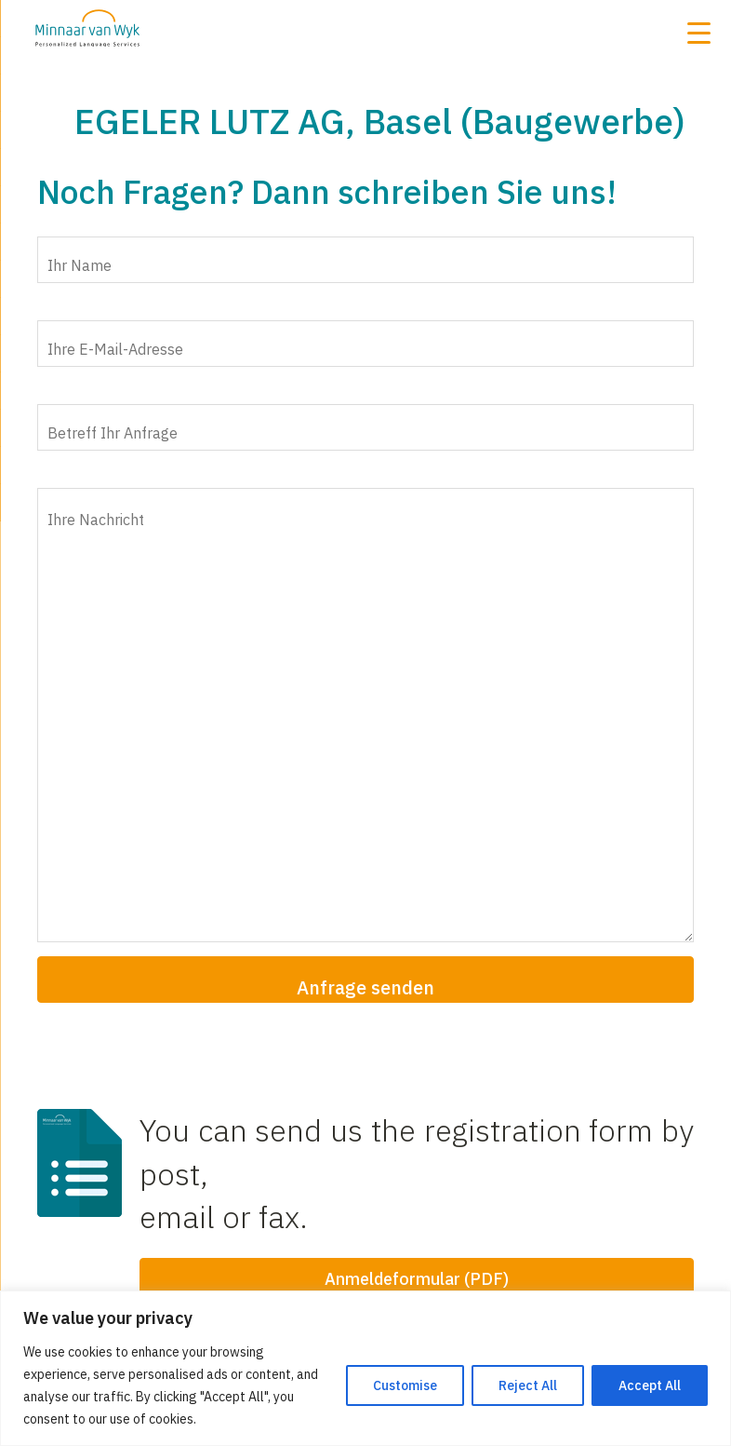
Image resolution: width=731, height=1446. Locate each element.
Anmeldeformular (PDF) (417, 1279)
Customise (405, 1385)
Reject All (527, 1385)
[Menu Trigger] (698, 32)
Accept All (649, 1385)
